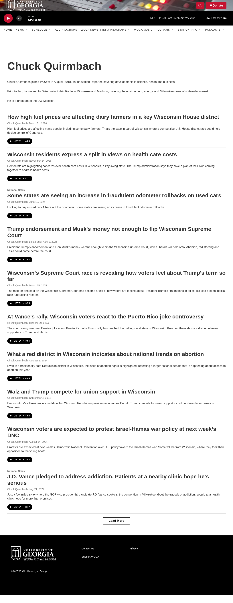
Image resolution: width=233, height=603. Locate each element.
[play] (8, 26)
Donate (220, 9)
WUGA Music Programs (152, 37)
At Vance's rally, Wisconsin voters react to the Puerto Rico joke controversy (105, 325)
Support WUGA (90, 565)
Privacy (133, 556)
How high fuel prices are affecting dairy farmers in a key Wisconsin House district (113, 125)
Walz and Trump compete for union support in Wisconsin (81, 400)
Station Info (187, 37)
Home (8, 37)
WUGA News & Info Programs (103, 37)
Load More (116, 528)
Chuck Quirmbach (17, 131)
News (20, 37)
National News (16, 198)
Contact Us (88, 556)
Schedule (39, 37)
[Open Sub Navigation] (26, 37)
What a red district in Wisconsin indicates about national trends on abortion (105, 362)
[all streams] (216, 26)
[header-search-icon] (201, 9)
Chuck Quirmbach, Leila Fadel (24, 249)
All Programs (66, 37)
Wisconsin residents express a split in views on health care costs (92, 163)
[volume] (19, 26)
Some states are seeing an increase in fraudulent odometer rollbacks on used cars (114, 204)
